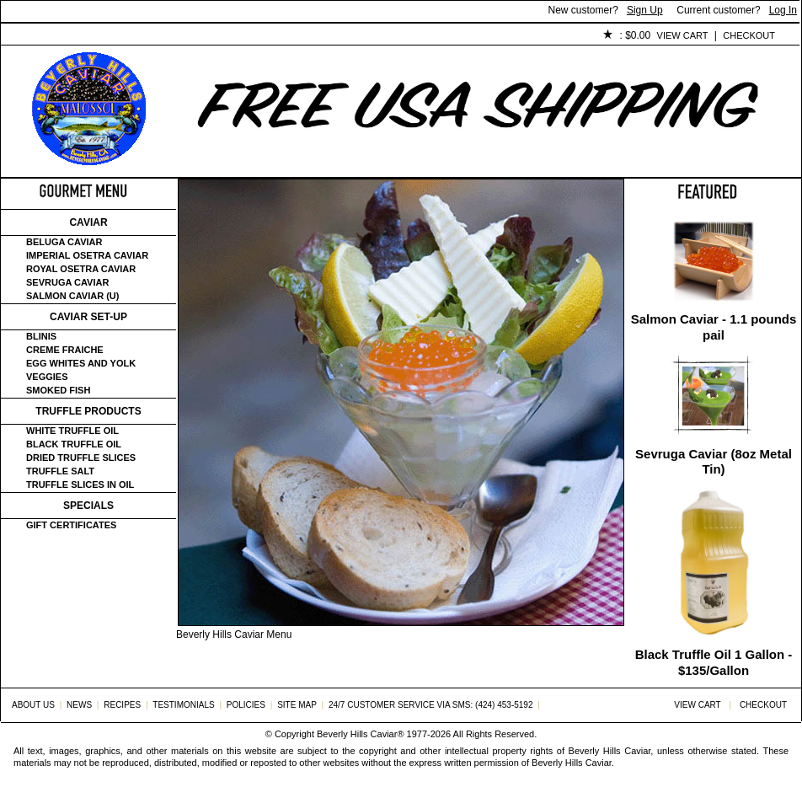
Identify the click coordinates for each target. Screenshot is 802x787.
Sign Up (645, 10)
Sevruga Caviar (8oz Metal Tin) (713, 462)
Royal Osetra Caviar (81, 269)
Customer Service (194, 36)
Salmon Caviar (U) (72, 296)
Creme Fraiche (65, 350)
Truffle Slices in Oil (80, 484)
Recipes (122, 704)
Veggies (47, 377)
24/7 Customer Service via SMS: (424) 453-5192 (431, 704)
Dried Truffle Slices (81, 457)
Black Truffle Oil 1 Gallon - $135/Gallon (714, 662)
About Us (94, 36)
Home (29, 36)
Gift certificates (71, 525)
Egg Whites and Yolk (81, 363)
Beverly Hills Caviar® (360, 734)
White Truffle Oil (72, 431)
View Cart (682, 35)
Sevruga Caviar (67, 282)
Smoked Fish (58, 390)
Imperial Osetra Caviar (87, 255)
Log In (783, 10)
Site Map (297, 704)
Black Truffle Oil (73, 444)
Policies (389, 36)
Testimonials (305, 36)
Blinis (41, 336)
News (79, 704)
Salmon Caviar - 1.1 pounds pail (714, 327)
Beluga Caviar (64, 242)
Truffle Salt (60, 471)
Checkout (749, 35)
